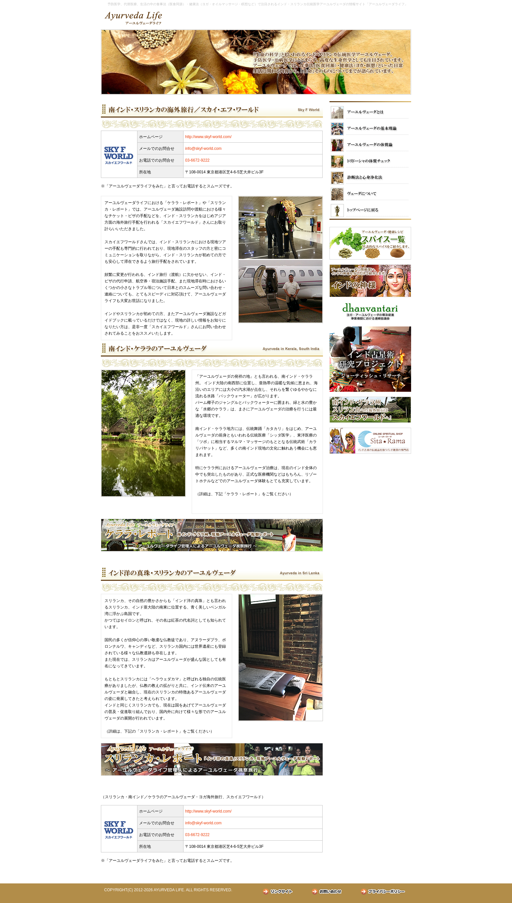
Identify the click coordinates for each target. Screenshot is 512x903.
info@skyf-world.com (203, 148)
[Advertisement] (370, 499)
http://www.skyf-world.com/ (208, 137)
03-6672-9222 (197, 160)
